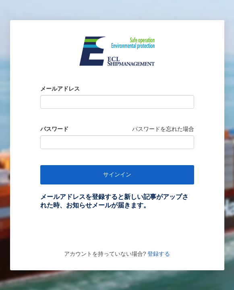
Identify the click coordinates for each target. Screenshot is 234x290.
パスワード (54, 129)
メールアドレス (60, 88)
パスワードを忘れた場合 (163, 129)
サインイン (117, 174)
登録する (158, 254)
